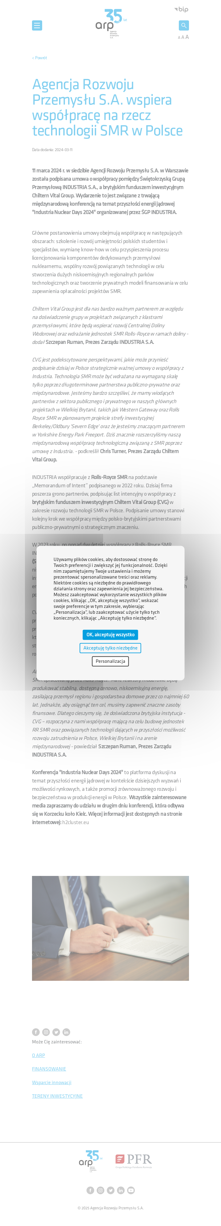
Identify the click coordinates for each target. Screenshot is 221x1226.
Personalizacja (110, 661)
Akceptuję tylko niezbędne (110, 648)
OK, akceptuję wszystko (110, 635)
